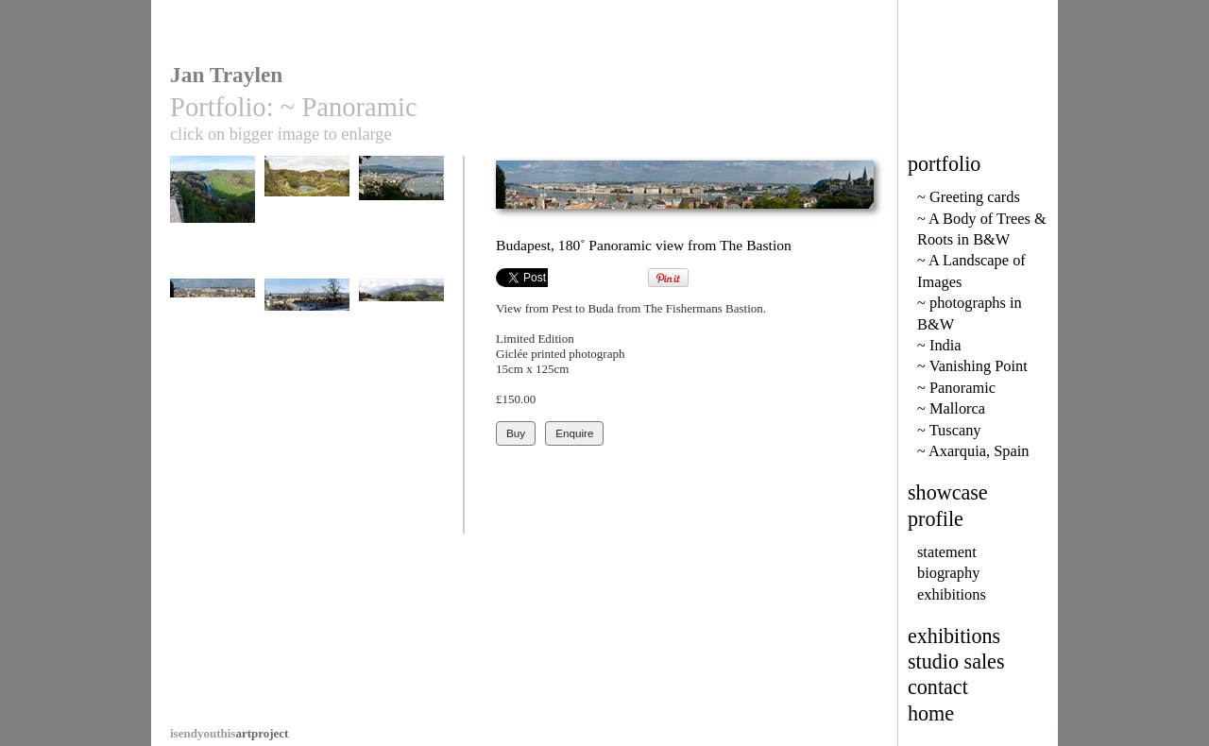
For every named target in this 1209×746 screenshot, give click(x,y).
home (931, 713)
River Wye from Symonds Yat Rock (212, 228)
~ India (939, 345)
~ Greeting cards (968, 197)
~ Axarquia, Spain (973, 451)
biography (948, 573)
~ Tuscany (949, 430)
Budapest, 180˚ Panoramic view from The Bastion (212, 358)
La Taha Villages (401, 344)
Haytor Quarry (306, 221)
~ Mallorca (951, 408)
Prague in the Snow (306, 351)
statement (947, 552)
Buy (515, 433)
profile (935, 519)
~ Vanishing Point (972, 366)
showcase (948, 492)
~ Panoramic (956, 388)
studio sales (956, 661)
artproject (229, 733)
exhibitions (951, 594)
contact (938, 687)
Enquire (574, 433)
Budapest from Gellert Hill (401, 228)
